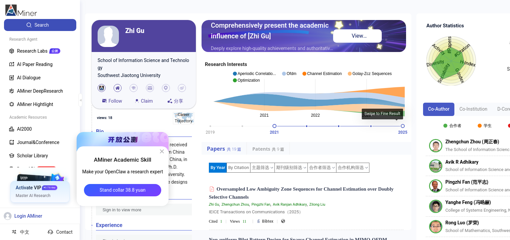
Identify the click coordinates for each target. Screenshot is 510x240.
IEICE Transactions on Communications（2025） (256, 211)
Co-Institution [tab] (473, 109)
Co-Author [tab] (438, 109)
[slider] (274, 126)
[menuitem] (40, 25)
